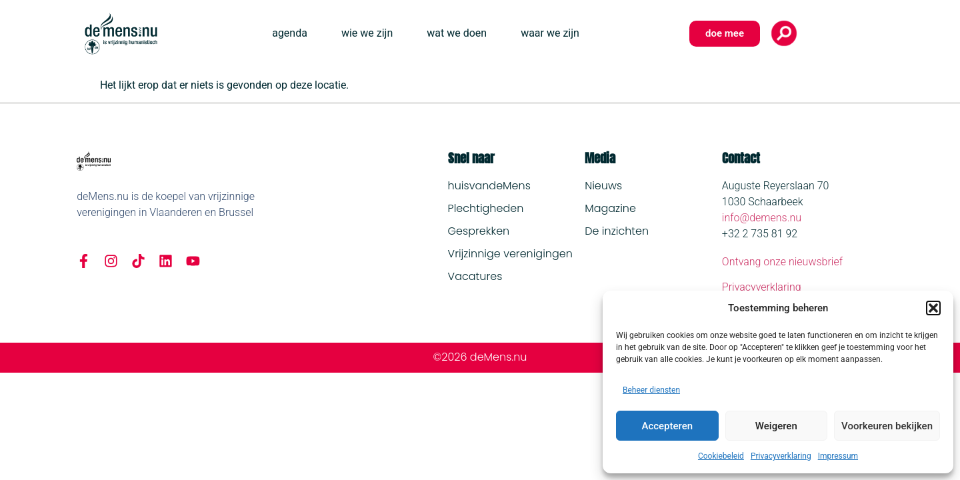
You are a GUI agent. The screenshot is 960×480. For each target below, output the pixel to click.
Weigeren (776, 426)
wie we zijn (367, 33)
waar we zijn (550, 33)
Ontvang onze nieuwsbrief (782, 261)
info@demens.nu (761, 217)
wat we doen (457, 33)
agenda (289, 33)
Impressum (838, 456)
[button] (933, 308)
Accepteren (667, 426)
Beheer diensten (651, 390)
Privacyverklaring (781, 456)
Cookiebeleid (721, 456)
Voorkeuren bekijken (887, 426)
